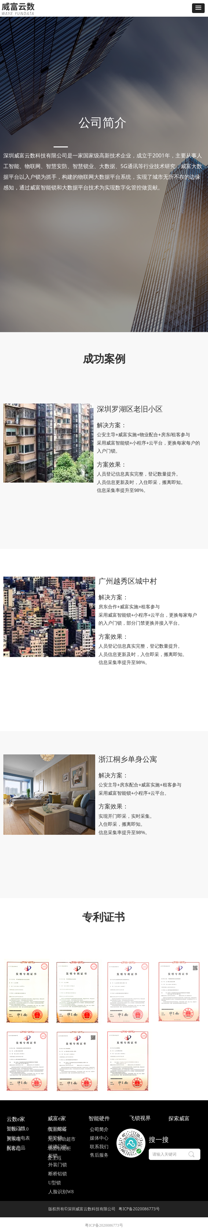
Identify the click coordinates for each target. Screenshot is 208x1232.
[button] (198, 8)
